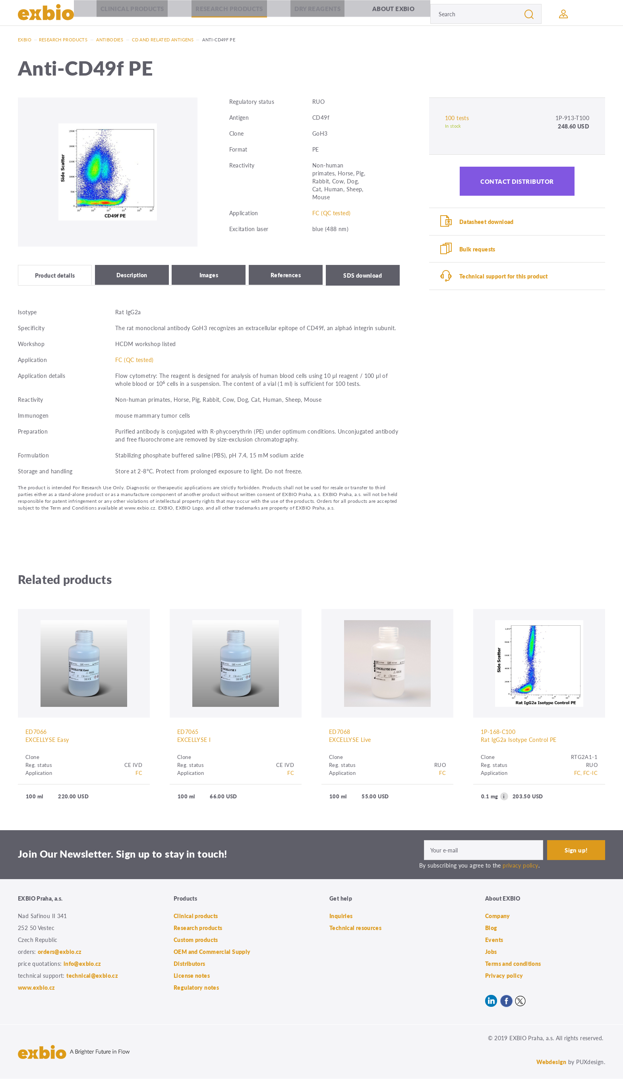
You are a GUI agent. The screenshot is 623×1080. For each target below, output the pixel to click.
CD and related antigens (162, 40)
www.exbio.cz (36, 988)
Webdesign (551, 1063)
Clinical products (132, 14)
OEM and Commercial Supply (212, 953)
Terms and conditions (513, 965)
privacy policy (520, 866)
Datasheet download (487, 222)
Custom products (196, 941)
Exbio (24, 40)
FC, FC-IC (586, 773)
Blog (491, 929)
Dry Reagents (318, 14)
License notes (192, 977)
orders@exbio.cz (60, 953)
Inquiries (340, 917)
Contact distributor (517, 181)
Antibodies (109, 40)
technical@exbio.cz (92, 977)
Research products (229, 14)
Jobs (491, 953)
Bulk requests (478, 250)
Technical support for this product (504, 278)
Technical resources (355, 929)
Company (497, 917)
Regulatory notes (196, 988)
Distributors (189, 965)
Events (494, 941)
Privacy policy (504, 977)
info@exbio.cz (82, 965)
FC (138, 773)
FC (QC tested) (331, 213)
